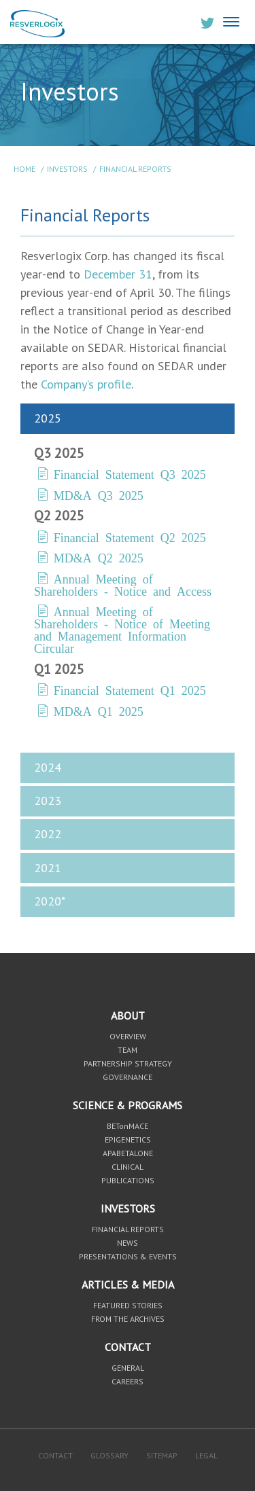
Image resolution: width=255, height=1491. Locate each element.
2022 (47, 834)
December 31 (118, 274)
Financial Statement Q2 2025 (130, 537)
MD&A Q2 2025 (98, 557)
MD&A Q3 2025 (98, 494)
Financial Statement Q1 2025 (130, 689)
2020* (49, 901)
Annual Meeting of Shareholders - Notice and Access (122, 584)
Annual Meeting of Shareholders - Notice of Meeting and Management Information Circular (122, 629)
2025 (47, 418)
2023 (47, 800)
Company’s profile (86, 384)
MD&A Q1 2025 (98, 710)
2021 (47, 868)
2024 (47, 767)
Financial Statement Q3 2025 (130, 473)
